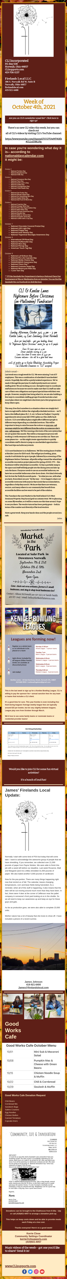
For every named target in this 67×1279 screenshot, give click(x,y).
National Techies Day (18, 171)
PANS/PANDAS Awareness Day (24, 262)
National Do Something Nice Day (22, 196)
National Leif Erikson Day (21, 256)
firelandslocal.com (14, 87)
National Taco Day (17, 181)
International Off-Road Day (22, 240)
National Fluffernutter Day (22, 242)
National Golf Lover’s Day (20, 183)
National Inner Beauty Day (22, 233)
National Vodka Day (18, 184)
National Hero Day (18, 244)
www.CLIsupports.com (20, 1266)
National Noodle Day (18, 213)
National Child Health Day (20, 188)
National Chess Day (19, 264)
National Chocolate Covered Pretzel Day (27, 226)
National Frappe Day (19, 230)
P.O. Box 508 (11, 64)
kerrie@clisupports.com (33, 1239)
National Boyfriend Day (19, 173)
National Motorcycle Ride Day (23, 269)
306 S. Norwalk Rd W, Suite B (20, 81)
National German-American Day (22, 211)
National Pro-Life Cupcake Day (24, 258)
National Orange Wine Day (20, 206)
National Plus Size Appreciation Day (23, 208)
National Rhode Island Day (20, 194)
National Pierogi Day (19, 246)
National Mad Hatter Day (19, 209)
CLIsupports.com (14, 69)
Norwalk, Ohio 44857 (16, 66)
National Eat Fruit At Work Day (21, 200)
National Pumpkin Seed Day (20, 217)
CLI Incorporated (16, 61)
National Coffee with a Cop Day (22, 218)
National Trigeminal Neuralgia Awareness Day (30, 235)
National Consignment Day (20, 186)
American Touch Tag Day (21, 248)
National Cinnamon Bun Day (21, 179)
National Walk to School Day (21, 215)
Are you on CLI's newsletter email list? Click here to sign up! (33, 119)
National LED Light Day (20, 228)
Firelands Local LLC (18, 78)
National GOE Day (17, 174)
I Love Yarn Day (17, 271)
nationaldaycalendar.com (24, 156)
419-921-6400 (11, 90)
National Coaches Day (18, 204)
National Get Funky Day (19, 193)
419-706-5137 (12, 72)
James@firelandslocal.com (33, 987)
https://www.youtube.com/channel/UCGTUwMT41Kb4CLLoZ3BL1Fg (33, 140)
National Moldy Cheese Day (22, 260)
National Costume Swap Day (23, 266)
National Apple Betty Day (19, 198)
